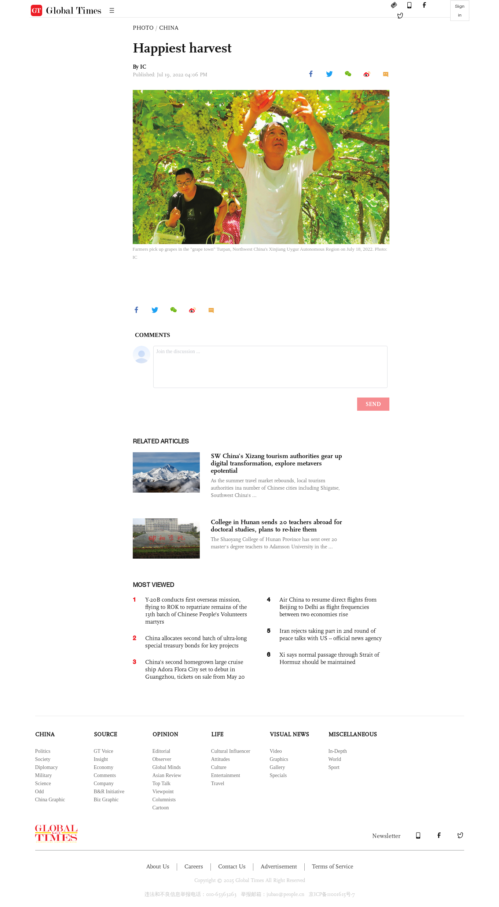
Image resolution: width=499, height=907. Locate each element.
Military (43, 775)
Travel (217, 783)
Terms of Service (332, 866)
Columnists (164, 799)
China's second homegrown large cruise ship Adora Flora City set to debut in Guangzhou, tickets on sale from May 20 (195, 669)
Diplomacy (46, 767)
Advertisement (279, 866)
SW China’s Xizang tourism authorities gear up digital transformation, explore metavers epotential (276, 463)
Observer (162, 759)
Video (276, 751)
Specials (278, 775)
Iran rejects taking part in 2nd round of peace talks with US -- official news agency (330, 634)
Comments (105, 775)
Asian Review (167, 775)
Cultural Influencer (230, 751)
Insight (101, 759)
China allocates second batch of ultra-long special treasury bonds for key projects (196, 642)
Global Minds (167, 767)
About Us (157, 866)
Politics (43, 751)
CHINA (169, 27)
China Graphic (50, 799)
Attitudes (220, 759)
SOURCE (105, 734)
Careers (193, 866)
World (335, 759)
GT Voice (103, 751)
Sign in (460, 11)
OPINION (165, 734)
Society (43, 759)
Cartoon (161, 807)
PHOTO (143, 27)
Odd (39, 791)
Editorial (161, 751)
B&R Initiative (109, 791)
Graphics (279, 759)
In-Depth (338, 751)
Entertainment (225, 775)
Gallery (277, 767)
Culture (219, 767)
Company (104, 783)
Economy (104, 767)
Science (43, 783)
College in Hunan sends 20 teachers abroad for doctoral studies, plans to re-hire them (276, 525)
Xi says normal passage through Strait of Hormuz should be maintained (329, 658)
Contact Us (232, 866)
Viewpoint (163, 791)
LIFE (217, 734)
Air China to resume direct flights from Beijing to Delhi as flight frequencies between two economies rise (328, 607)
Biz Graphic (106, 799)
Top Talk (162, 783)
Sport (334, 767)
